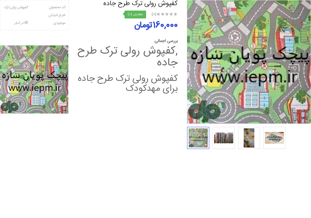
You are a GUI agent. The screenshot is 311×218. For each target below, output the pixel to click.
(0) (154, 14)
